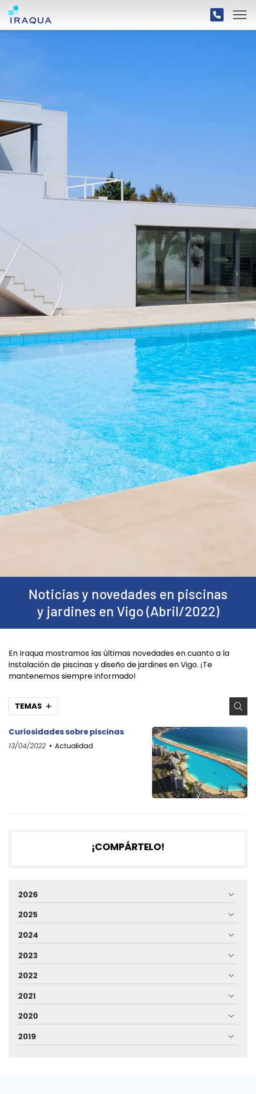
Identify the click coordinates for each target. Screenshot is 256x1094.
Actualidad (74, 746)
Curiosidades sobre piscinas (66, 732)
